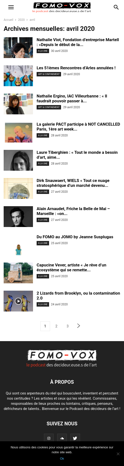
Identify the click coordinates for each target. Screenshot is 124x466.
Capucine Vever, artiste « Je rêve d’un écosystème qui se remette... (71, 267)
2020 (21, 20)
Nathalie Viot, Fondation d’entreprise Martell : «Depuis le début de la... (78, 42)
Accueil (8, 20)
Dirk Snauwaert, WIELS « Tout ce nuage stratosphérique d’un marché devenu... (73, 183)
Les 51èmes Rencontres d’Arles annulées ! (76, 67)
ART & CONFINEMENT (49, 74)
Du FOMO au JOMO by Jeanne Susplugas (75, 236)
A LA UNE (43, 51)
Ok (62, 458)
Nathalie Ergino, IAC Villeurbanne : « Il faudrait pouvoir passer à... (72, 98)
